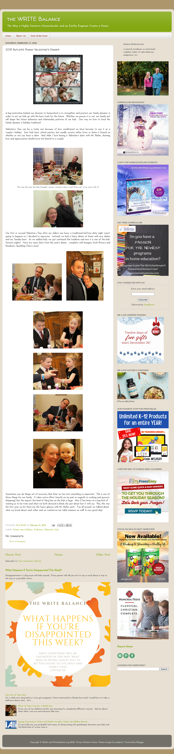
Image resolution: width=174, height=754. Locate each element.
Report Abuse (125, 646)
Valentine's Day (51, 530)
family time (18, 530)
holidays (29, 530)
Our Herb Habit (39, 35)
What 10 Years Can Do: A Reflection (35, 706)
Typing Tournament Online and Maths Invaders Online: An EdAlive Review (53, 722)
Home (8, 35)
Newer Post (13, 554)
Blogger (140, 742)
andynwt (119, 742)
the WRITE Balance (34, 19)
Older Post (103, 554)
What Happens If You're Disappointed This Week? (33, 570)
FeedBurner (149, 305)
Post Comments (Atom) (29, 561)
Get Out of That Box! (15, 695)
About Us (21, 35)
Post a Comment (17, 542)
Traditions (38, 530)
